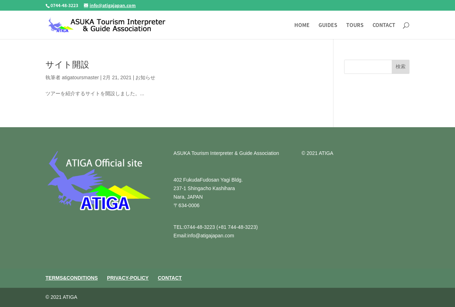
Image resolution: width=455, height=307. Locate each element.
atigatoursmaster (80, 77)
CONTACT (384, 25)
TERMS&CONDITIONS (72, 278)
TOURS (355, 25)
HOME (302, 25)
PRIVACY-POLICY (128, 278)
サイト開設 (67, 64)
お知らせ (145, 77)
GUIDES (327, 25)
